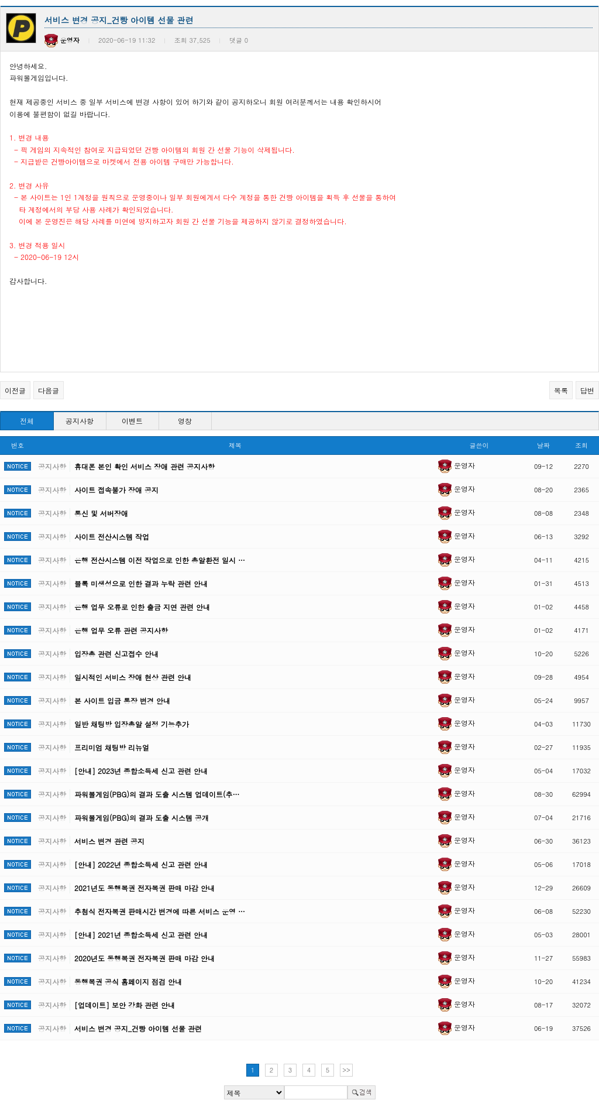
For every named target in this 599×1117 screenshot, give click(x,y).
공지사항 (80, 421)
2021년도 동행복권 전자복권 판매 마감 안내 (144, 888)
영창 (185, 421)
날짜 (543, 445)
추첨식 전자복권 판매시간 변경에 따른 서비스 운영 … (159, 911)
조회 (581, 445)
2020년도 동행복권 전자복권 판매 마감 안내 (144, 958)
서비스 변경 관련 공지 (109, 841)
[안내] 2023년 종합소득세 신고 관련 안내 (141, 771)
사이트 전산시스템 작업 (111, 537)
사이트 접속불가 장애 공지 (116, 490)
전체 (27, 421)
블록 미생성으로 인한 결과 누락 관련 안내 (141, 583)
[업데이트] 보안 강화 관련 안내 (124, 1005)
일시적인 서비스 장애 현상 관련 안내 (132, 677)
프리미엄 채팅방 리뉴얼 (111, 747)
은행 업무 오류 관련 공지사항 (121, 630)
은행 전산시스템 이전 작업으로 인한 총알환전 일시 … (159, 560)
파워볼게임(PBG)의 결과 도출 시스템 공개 (141, 818)
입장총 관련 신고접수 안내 (116, 654)
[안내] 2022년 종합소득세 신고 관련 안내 (141, 864)
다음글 (48, 390)
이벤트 (132, 421)
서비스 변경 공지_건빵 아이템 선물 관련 (138, 1028)
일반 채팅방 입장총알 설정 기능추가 (131, 724)
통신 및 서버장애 (101, 513)
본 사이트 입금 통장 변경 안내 (122, 700)
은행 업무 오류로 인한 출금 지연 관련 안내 (142, 607)
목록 (561, 390)
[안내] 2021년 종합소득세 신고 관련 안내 (141, 935)
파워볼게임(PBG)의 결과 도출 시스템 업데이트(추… (156, 794)
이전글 (15, 390)
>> (346, 1069)
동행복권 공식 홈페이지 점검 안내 (128, 981)
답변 (587, 390)
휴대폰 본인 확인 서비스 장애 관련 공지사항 (144, 466)
